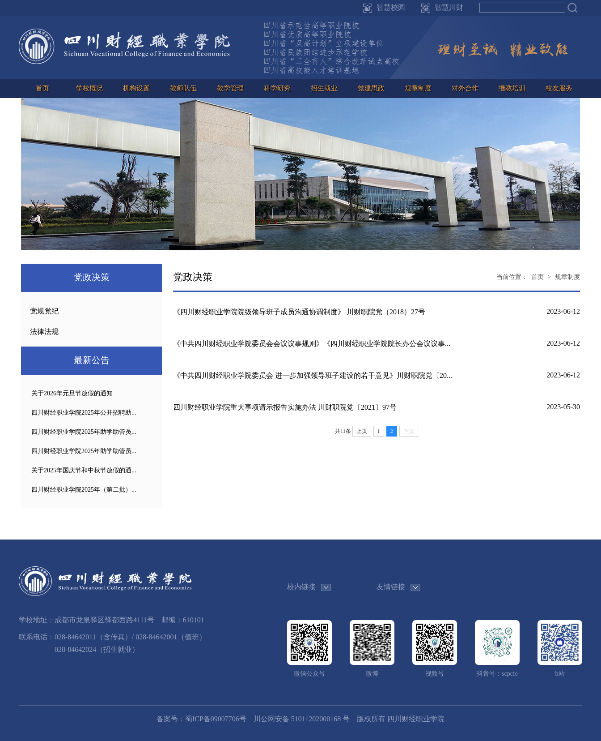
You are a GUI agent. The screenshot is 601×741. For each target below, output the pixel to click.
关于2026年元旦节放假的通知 (72, 393)
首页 (42, 88)
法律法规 (44, 331)
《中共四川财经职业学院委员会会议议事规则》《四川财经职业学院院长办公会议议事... (311, 343)
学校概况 (89, 88)
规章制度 (418, 88)
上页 (361, 431)
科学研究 (277, 88)
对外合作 (465, 88)
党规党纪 (44, 311)
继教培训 (512, 88)
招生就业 (324, 88)
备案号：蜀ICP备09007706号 (201, 719)
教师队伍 (183, 88)
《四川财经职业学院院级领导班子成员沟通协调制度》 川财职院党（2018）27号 (299, 312)
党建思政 (371, 88)
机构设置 (136, 88)
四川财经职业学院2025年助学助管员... (83, 431)
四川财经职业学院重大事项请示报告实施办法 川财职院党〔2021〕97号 (285, 407)
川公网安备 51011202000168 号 (302, 719)
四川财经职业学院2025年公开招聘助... (83, 412)
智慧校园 (391, 7)
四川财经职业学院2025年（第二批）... (83, 489)
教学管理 (230, 88)
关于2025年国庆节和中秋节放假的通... (83, 470)
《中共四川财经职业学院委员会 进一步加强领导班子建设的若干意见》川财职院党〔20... (312, 375)
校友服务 (559, 88)
